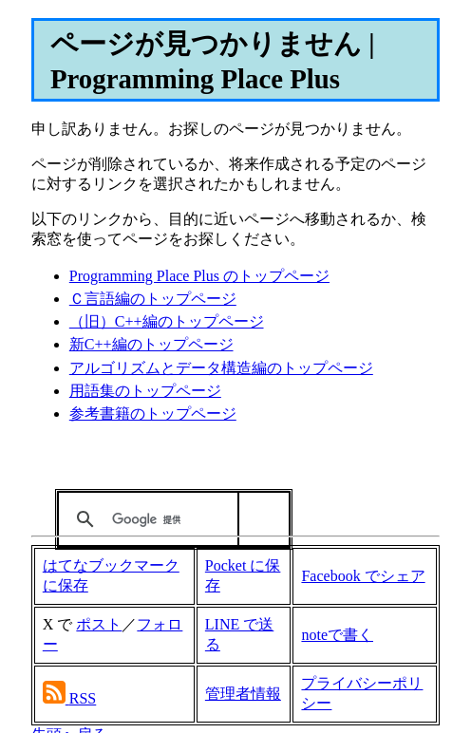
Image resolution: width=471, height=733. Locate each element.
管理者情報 (243, 694)
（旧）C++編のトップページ (166, 321)
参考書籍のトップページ (152, 413)
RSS (82, 698)
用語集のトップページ (145, 391)
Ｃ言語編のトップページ (152, 299)
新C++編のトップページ (151, 344)
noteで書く (337, 635)
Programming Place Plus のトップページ (199, 276)
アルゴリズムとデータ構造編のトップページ (221, 368)
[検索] (170, 519)
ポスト (99, 624)
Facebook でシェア (362, 576)
